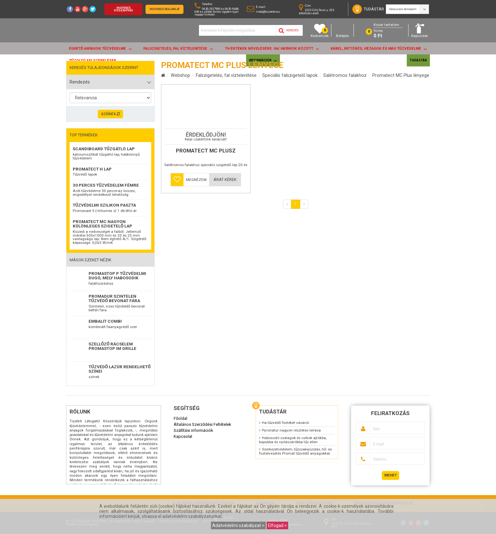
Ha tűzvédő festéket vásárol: (286, 422)
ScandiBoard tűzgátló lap (104, 148)
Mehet (390, 475)
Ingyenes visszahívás (123, 9)
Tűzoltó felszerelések (92, 60)
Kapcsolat (419, 30)
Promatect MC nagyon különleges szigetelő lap (102, 223)
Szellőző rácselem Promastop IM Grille (112, 346)
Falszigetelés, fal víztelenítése (178, 49)
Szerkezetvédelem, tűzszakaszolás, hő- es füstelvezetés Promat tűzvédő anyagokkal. (295, 451)
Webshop (180, 75)
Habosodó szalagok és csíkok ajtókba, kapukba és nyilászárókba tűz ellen (292, 440)
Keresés (289, 31)
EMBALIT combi (105, 321)
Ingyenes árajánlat (165, 9)
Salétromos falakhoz (345, 75)
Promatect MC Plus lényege (400, 75)
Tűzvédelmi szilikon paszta (104, 205)
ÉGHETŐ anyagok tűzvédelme (100, 49)
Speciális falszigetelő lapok (290, 75)
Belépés (342, 30)
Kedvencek (320, 30)
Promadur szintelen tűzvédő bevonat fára (114, 298)
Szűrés (110, 114)
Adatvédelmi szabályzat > (238, 525)
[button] (177, 221)
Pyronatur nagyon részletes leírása (291, 430)
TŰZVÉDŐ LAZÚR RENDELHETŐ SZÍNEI (120, 369)
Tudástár (418, 60)
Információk (263, 60)
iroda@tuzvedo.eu (268, 11)
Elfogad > (277, 525)
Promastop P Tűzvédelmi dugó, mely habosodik (117, 275)
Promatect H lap (92, 168)
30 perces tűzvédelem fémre (106, 185)
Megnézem (196, 221)
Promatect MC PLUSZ (206, 192)
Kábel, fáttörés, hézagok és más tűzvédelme (379, 49)
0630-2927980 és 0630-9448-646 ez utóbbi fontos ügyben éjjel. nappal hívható (217, 11)
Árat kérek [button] (225, 221)
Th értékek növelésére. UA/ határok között (272, 49)
